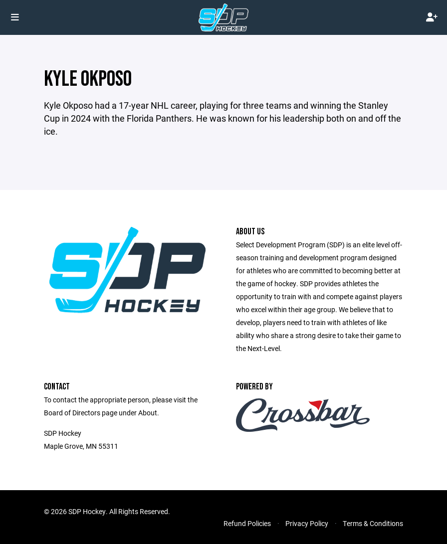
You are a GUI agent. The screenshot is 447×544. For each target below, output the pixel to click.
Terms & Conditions (373, 523)
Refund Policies (247, 523)
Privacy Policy (306, 523)
